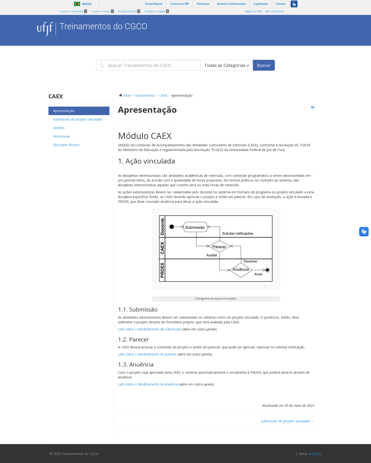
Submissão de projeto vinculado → (287, 421)
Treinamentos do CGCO (103, 26)
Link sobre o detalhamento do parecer (147, 354)
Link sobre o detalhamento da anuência (148, 384)
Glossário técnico (66, 145)
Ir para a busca (129, 11)
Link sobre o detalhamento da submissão (149, 329)
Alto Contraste (274, 11)
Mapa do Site (253, 11)
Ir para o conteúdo (73, 11)
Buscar (264, 65)
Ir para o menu (102, 11)
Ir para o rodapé (156, 11)
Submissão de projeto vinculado (77, 119)
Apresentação (63, 110)
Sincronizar (61, 136)
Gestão (58, 127)
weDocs (315, 453)
